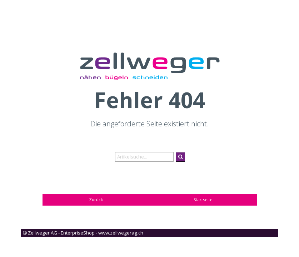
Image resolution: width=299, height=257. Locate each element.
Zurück (96, 200)
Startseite (203, 200)
